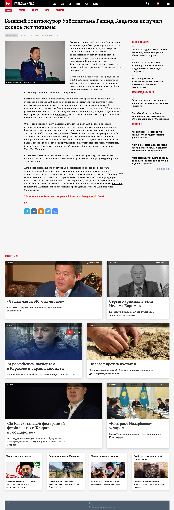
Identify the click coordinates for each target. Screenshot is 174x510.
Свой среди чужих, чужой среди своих (148, 457)
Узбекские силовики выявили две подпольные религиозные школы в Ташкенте (150, 103)
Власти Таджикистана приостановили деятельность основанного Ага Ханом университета (147, 83)
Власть (36, 35)
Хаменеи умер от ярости (105, 456)
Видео (35, 10)
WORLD (95, 3)
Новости (8, 10)
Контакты (11, 503)
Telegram (87, 196)
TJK (70, 3)
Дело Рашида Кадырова (49, 35)
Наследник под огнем (18, 456)
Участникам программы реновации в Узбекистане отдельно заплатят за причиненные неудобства (150, 147)
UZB (86, 3)
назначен (117, 183)
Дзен (100, 196)
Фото (47, 10)
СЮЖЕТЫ (60, 10)
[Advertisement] (87, 237)
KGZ (62, 3)
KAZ (54, 3)
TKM (78, 3)
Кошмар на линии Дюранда (64, 456)
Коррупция (28, 35)
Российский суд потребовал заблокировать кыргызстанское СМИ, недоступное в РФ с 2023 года (150, 116)
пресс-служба (96, 67)
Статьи (22, 10)
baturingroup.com (105, 507)
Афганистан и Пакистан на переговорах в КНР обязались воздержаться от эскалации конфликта (147, 67)
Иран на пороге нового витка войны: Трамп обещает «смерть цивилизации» (148, 134)
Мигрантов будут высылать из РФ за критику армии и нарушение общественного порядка (149, 52)
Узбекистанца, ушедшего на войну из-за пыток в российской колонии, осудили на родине (150, 160)
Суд (21, 35)
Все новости (163, 169)
